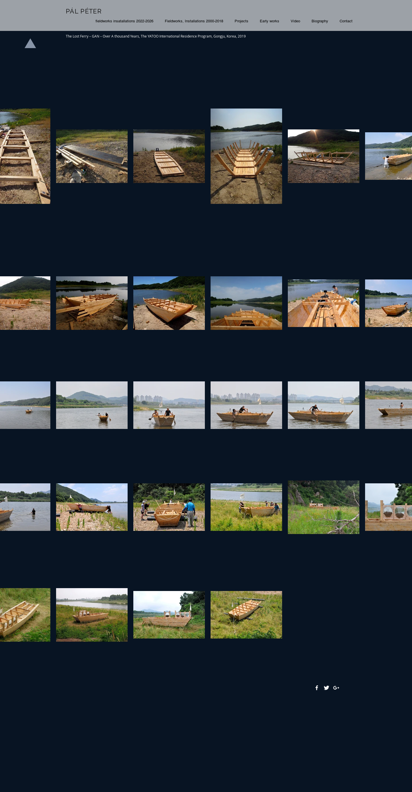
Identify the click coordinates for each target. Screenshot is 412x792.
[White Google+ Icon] (336, 688)
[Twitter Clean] (326, 688)
